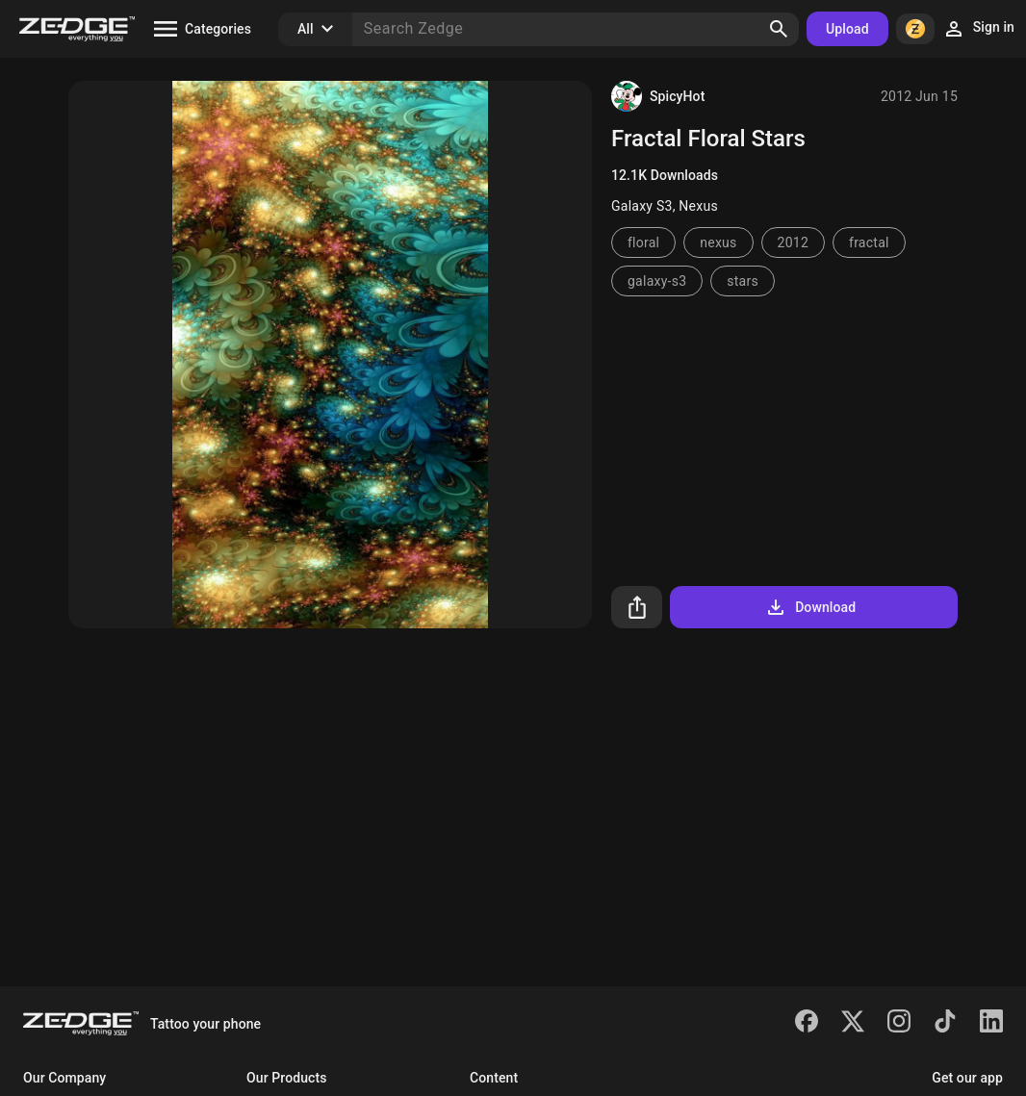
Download (810, 607)
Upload (847, 29)
